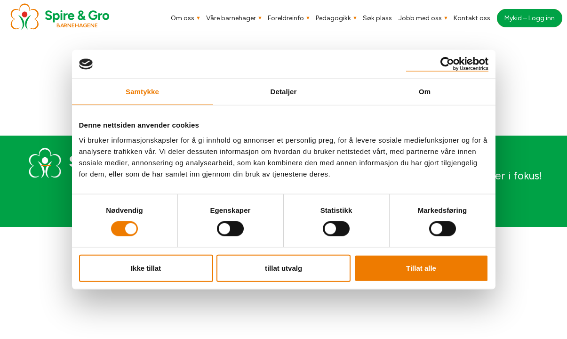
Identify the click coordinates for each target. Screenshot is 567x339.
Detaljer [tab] (284, 92)
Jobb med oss (420, 18)
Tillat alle (421, 268)
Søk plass (377, 18)
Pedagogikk (333, 18)
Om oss (182, 18)
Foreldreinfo (286, 18)
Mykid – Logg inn (529, 18)
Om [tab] (425, 92)
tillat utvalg (283, 268)
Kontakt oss (472, 18)
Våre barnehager (231, 18)
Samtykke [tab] (142, 92)
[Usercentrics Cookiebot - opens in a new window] (447, 64)
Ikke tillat (146, 268)
